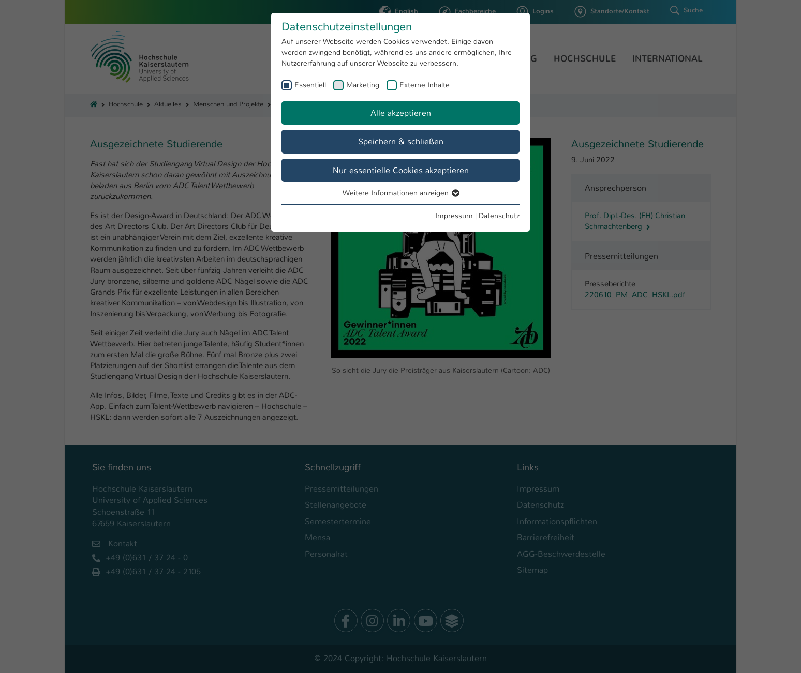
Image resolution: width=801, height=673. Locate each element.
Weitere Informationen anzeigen (400, 192)
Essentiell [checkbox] (310, 84)
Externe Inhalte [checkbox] (424, 84)
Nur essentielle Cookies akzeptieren (401, 170)
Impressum (454, 215)
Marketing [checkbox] (362, 84)
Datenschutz (499, 215)
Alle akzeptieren (400, 113)
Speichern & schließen (400, 141)
